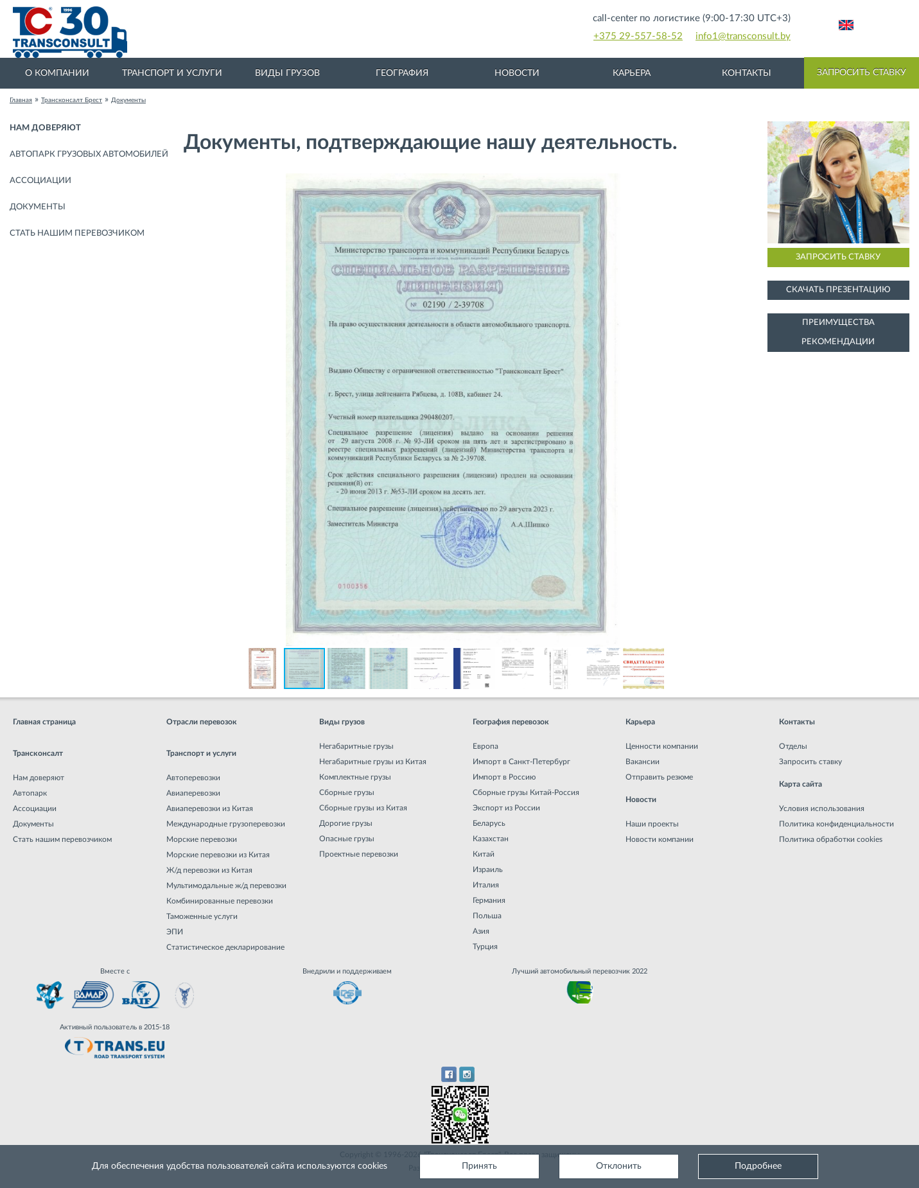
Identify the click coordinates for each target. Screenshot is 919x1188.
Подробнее (758, 1166)
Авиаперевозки (193, 793)
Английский (846, 25)
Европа (485, 746)
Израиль (488, 869)
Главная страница (44, 722)
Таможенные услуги (202, 916)
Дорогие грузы (345, 823)
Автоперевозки (193, 778)
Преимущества (838, 323)
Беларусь (489, 823)
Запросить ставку (861, 72)
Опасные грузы (346, 839)
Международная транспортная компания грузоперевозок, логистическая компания (265, 32)
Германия (489, 900)
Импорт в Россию (504, 777)
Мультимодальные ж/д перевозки (226, 885)
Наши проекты (652, 824)
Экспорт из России (506, 808)
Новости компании (660, 839)
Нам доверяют (45, 128)
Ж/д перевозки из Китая (209, 870)
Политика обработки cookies (830, 839)
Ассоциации (40, 181)
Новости (517, 73)
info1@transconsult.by (743, 36)
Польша (487, 916)
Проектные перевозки (358, 854)
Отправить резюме (659, 777)
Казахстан (491, 839)
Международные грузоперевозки (225, 824)
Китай (484, 854)
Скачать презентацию (838, 290)
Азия (481, 931)
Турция (485, 946)
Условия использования (821, 808)
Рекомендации (838, 342)
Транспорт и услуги (172, 73)
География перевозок (511, 722)
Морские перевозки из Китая (218, 855)
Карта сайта (800, 784)
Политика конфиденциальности (836, 824)
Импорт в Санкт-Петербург (521, 761)
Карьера (632, 73)
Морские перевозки (201, 839)
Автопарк (30, 793)
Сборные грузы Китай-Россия (526, 792)
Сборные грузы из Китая (363, 808)
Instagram (467, 1074)
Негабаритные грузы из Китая (372, 761)
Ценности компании (662, 746)
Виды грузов (287, 73)
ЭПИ (174, 932)
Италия (486, 885)
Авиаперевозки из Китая (209, 808)
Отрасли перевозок (201, 722)
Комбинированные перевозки (219, 901)
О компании (57, 73)
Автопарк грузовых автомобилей (89, 154)
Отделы (793, 746)
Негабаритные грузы (356, 746)
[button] (711, 185)
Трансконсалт (38, 753)
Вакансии (643, 761)
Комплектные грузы (355, 777)
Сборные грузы (346, 792)
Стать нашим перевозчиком (77, 233)
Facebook (449, 1074)
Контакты (746, 73)
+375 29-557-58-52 (638, 36)
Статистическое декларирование (225, 947)
